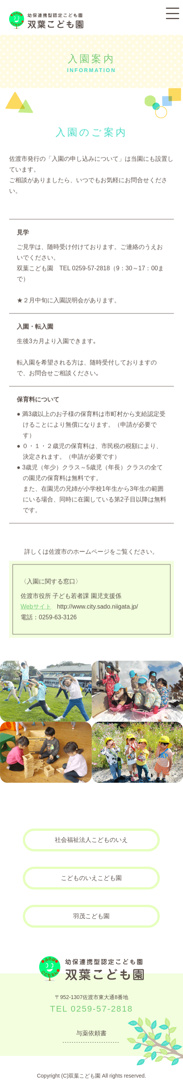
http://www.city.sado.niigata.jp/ (79, 606)
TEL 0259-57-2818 (91, 1009)
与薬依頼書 (91, 1033)
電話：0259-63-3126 (49, 617)
